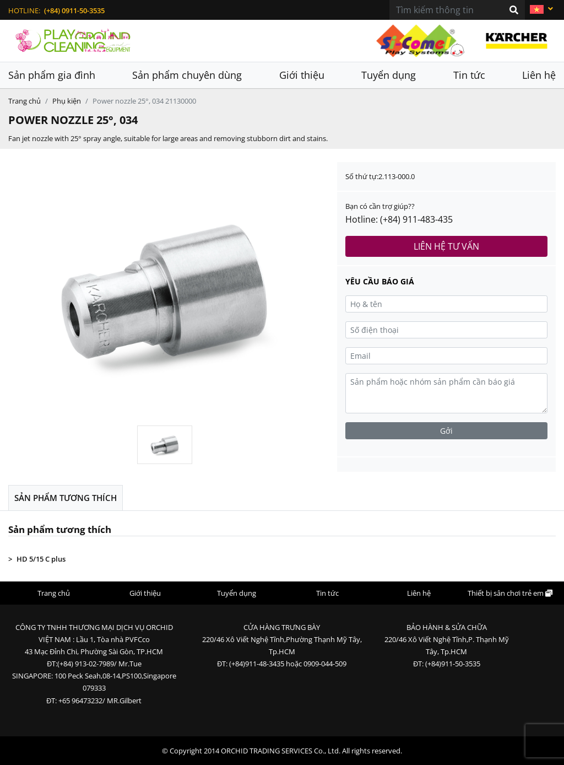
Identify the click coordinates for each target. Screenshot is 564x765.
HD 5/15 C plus (41, 559)
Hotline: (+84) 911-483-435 (399, 219)
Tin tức (469, 75)
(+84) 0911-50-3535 (74, 10)
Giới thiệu (301, 75)
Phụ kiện (66, 101)
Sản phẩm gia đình (51, 75)
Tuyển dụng (388, 75)
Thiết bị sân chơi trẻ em (510, 593)
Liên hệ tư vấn (446, 246)
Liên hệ (539, 75)
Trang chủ (24, 101)
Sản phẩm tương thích (65, 497)
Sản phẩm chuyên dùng (187, 75)
